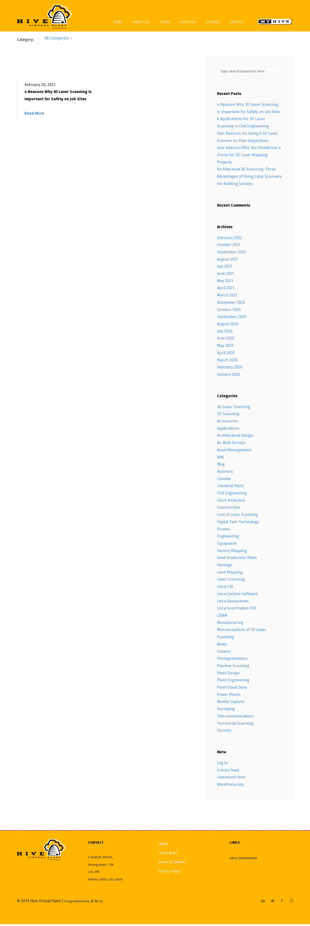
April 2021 (225, 290)
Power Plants (228, 696)
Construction (228, 509)
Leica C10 (225, 588)
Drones (223, 531)
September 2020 (231, 318)
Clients (213, 22)
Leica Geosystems (233, 602)
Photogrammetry (232, 660)
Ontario (224, 653)
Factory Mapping (232, 552)
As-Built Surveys (231, 444)
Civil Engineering (232, 495)
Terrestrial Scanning (235, 725)
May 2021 (225, 282)
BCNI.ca (96, 903)
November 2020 (231, 304)
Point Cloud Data (232, 689)
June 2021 (225, 275)
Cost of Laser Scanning (237, 516)
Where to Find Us (172, 864)
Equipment (227, 545)
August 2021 (227, 261)
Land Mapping (230, 574)
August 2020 (227, 326)
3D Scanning (228, 415)
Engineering (228, 538)
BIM (220, 459)
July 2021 (224, 268)
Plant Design (228, 674)
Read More (34, 113)
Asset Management (234, 451)
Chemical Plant (230, 487)
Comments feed (231, 779)
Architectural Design (235, 437)
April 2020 (225, 354)
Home (118, 22)
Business (225, 473)
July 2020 (224, 333)
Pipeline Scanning (233, 667)
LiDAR (222, 617)
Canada (224, 480)
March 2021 (227, 297)
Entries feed (228, 772)
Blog (221, 466)
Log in (222, 765)
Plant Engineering (233, 682)
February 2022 (229, 239)
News (222, 646)
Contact (237, 22)
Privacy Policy (169, 873)
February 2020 (229, 369)
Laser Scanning (231, 581)
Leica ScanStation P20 (236, 610)
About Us (141, 22)
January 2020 (228, 376)
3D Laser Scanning (233, 408)
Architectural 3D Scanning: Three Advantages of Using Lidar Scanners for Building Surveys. (249, 178)
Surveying (226, 710)
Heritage (224, 567)
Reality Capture (230, 703)
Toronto (224, 732)
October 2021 (228, 246)
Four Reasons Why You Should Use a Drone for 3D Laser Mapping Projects (249, 156)
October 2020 (229, 311)
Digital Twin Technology (238, 523)
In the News (168, 855)
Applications (228, 430)
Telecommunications (235, 718)
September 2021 (231, 254)
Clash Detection (231, 502)
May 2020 (225, 347)
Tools (164, 22)
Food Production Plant (237, 559)
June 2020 (225, 340)
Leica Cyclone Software (237, 595)
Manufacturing (230, 624)
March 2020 (227, 361)
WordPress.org (230, 786)
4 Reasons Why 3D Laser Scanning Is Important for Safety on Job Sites (58, 95)
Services (188, 22)
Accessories (227, 423)
